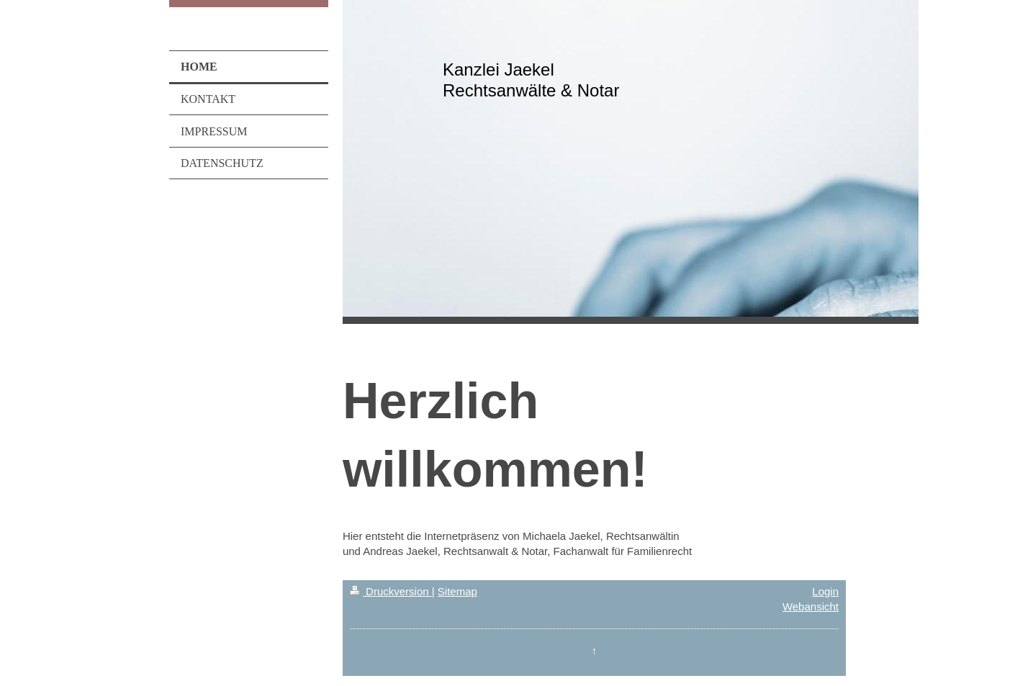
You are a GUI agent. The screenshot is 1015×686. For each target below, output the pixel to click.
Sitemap (457, 591)
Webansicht (810, 606)
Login (825, 591)
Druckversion (391, 591)
